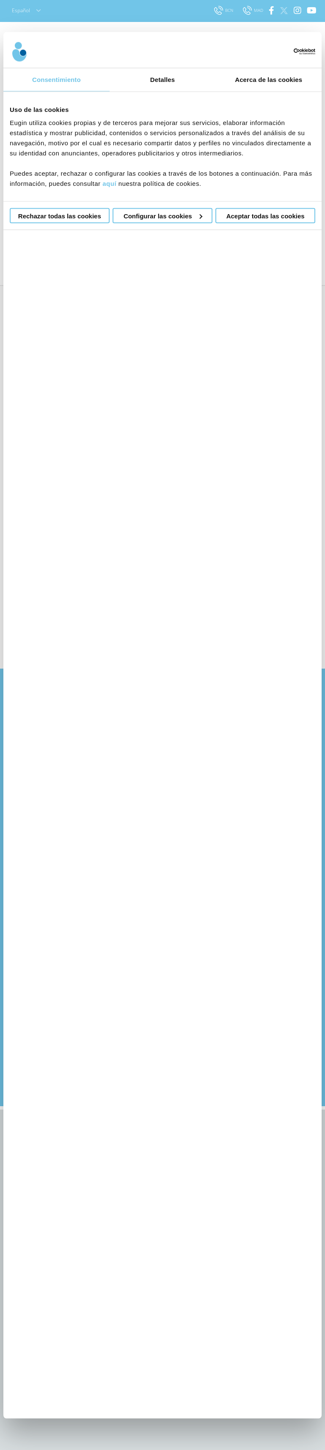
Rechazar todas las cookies (59, 215)
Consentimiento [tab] (56, 79)
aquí (109, 183)
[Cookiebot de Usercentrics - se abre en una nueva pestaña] (278, 52)
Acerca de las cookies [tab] (268, 79)
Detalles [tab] (162, 79)
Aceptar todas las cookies (265, 215)
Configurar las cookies (163, 215)
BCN (224, 10)
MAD (253, 10)
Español (26, 10)
